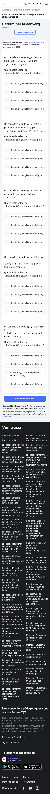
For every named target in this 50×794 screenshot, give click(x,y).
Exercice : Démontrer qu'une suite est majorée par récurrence (13, 643)
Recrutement (29, 782)
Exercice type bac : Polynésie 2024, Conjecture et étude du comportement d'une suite (36, 613)
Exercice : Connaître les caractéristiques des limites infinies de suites (13, 449)
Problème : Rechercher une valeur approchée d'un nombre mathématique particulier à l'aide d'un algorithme (36, 573)
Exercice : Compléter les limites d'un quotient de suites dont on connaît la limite (13, 560)
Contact (5, 777)
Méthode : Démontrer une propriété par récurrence (36, 638)
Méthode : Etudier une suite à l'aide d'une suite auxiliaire (36, 690)
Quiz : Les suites (9, 440)
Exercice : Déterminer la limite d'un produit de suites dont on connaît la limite (12, 548)
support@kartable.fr (15, 737)
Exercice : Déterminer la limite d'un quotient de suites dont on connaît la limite (12, 572)
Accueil (5, 10)
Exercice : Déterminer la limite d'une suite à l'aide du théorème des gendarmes (12, 608)
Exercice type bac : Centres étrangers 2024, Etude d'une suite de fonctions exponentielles (37, 599)
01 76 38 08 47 (35, 4)
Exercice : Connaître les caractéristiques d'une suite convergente (13, 469)
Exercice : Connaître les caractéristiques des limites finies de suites (13, 459)
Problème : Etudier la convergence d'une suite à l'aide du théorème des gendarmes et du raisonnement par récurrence (35, 508)
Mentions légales (10, 782)
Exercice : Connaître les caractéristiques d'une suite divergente (13, 478)
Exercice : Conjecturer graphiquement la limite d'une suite (12, 500)
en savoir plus (41, 408)
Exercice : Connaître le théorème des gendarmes (12, 597)
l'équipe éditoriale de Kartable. (34, 42)
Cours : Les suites (10, 435)
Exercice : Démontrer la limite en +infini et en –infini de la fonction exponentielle (37, 473)
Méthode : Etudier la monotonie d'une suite (36, 662)
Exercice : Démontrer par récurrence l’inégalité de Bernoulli (36, 438)
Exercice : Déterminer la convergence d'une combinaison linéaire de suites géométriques (13, 620)
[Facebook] (24, 788)
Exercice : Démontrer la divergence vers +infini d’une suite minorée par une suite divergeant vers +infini (37, 460)
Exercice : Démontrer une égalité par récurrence (11, 672)
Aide (16, 777)
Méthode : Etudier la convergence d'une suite (35, 647)
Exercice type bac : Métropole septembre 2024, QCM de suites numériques (36, 627)
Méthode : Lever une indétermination (35, 655)
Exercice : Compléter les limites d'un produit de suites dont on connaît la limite (12, 536)
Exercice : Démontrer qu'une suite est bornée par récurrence (13, 662)
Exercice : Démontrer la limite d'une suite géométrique (37, 448)
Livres (26, 777)
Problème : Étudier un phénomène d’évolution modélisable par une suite (36, 548)
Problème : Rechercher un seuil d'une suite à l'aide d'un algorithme (36, 560)
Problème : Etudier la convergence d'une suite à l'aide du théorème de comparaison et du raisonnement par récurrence (35, 489)
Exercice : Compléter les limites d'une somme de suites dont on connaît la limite (12, 511)
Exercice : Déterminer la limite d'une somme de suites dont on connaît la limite (12, 523)
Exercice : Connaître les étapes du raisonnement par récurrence (13, 632)
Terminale (17, 10)
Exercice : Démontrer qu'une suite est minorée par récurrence (13, 653)
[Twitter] (30, 788)
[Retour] (4, 3)
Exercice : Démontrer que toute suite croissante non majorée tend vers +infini (11, 694)
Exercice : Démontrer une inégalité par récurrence (11, 681)
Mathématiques (32, 10)
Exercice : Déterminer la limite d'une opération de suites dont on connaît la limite (12, 585)
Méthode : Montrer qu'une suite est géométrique (34, 681)
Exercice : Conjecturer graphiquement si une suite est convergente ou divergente (12, 490)
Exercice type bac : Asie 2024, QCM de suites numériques (35, 587)
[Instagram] (37, 788)
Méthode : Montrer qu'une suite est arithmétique (34, 671)
